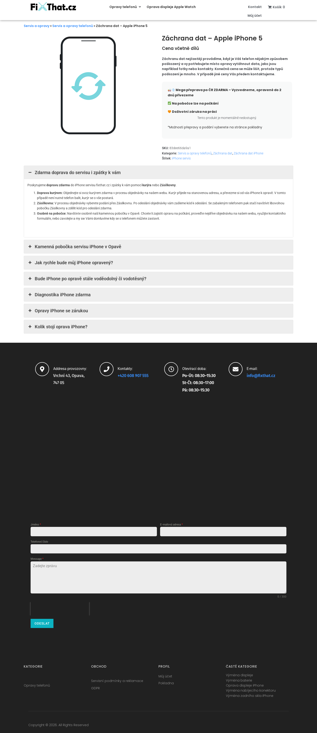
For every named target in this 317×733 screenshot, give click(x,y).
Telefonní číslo (39, 541)
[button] (125, 7)
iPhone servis (181, 158)
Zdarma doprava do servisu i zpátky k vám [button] (74, 172)
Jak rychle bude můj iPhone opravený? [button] (70, 262)
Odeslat (42, 623)
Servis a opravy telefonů (72, 26)
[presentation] (60, 609)
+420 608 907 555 (133, 375)
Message (37, 559)
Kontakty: (125, 368)
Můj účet (165, 674)
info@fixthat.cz (261, 375)
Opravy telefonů (37, 683)
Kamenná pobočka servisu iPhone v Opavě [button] (74, 246)
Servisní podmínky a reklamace (117, 679)
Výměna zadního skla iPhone (249, 694)
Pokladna (166, 681)
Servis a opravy (36, 26)
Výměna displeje (239, 673)
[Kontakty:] (107, 369)
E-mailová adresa (171, 524)
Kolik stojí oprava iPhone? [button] (57, 326)
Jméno (36, 524)
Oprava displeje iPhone (245, 683)
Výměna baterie (239, 678)
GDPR (95, 686)
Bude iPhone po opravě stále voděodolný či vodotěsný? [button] (86, 278)
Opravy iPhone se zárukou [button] (57, 310)
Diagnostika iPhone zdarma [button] (59, 294)
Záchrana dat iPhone (248, 153)
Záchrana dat (222, 153)
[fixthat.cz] (158, 455)
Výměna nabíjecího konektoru (251, 688)
